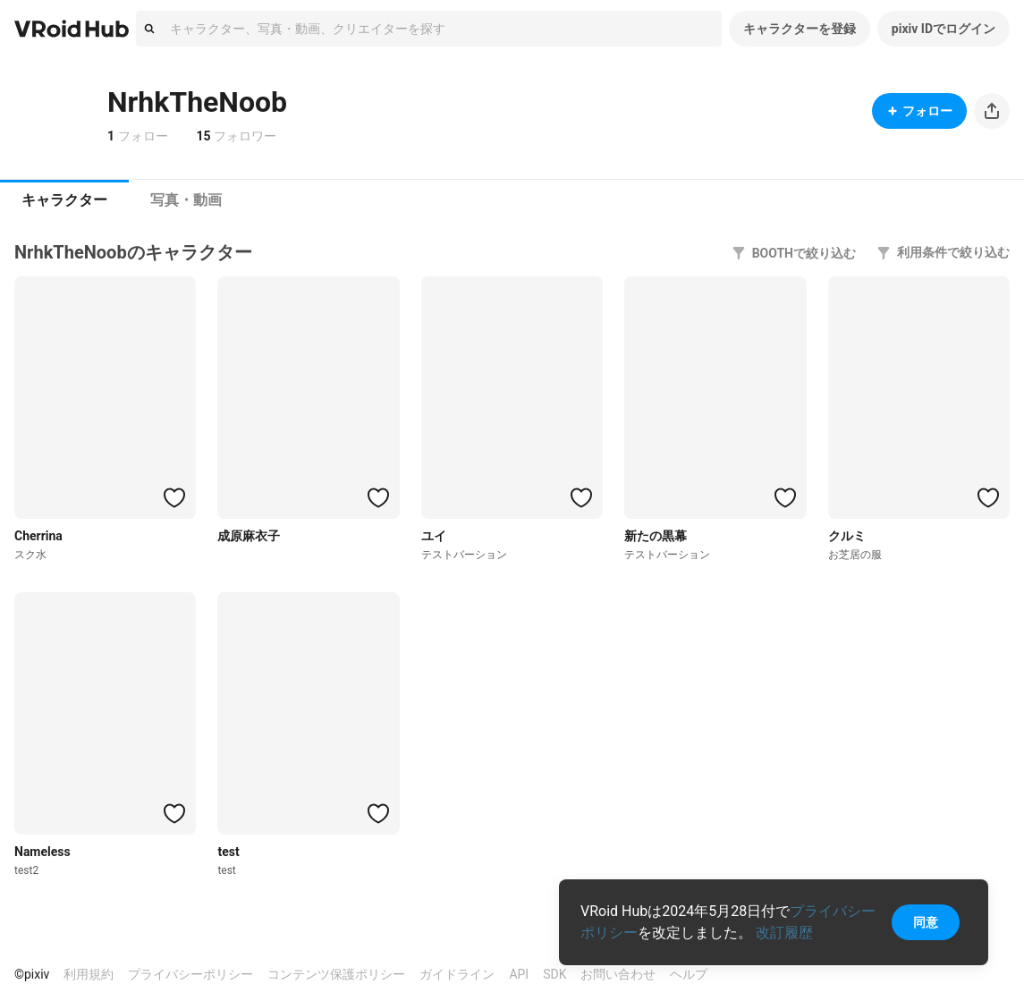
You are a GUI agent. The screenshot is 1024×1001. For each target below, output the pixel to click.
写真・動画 (186, 200)
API (519, 974)
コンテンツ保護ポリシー (336, 974)
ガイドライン (457, 974)
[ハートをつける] (174, 497)
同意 (925, 922)
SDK (554, 974)
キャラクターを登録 (799, 28)
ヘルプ (688, 974)
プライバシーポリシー (190, 974)
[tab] (64, 200)
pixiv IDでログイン (943, 28)
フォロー (919, 111)
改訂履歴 (784, 932)
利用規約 (88, 974)
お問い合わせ (618, 974)
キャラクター (64, 200)
